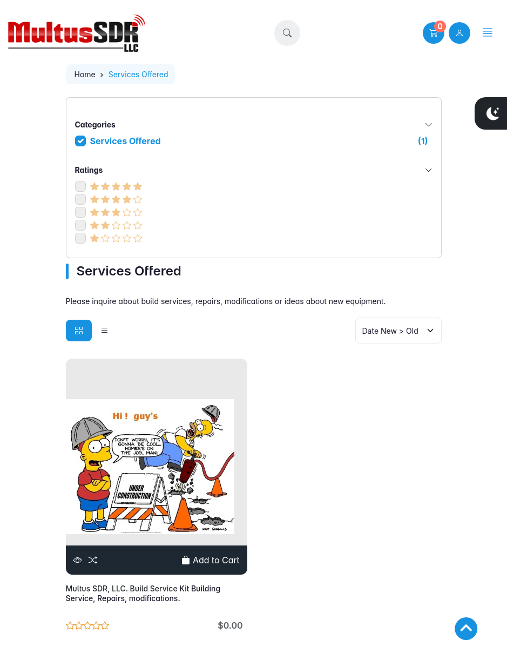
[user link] (459, 33)
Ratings (253, 170)
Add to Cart (210, 560)
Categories (253, 124)
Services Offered (259, 140)
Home (85, 74)
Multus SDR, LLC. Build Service (123, 588)
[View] (77, 560)
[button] (287, 33)
